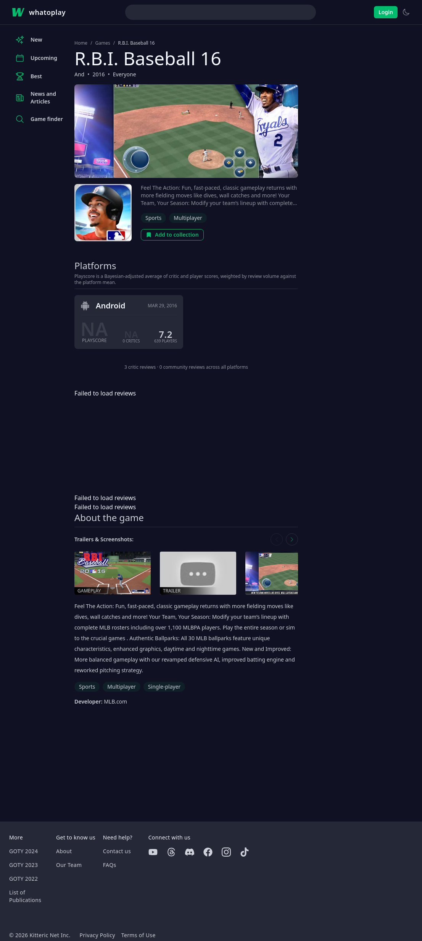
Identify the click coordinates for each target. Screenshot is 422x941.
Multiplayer (188, 217)
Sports (153, 217)
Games (102, 43)
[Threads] (171, 852)
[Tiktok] (244, 852)
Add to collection (172, 234)
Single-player (164, 686)
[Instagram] (226, 852)
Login (386, 12)
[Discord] (189, 852)
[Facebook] (208, 852)
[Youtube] (153, 852)
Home (80, 43)
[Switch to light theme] (406, 12)
